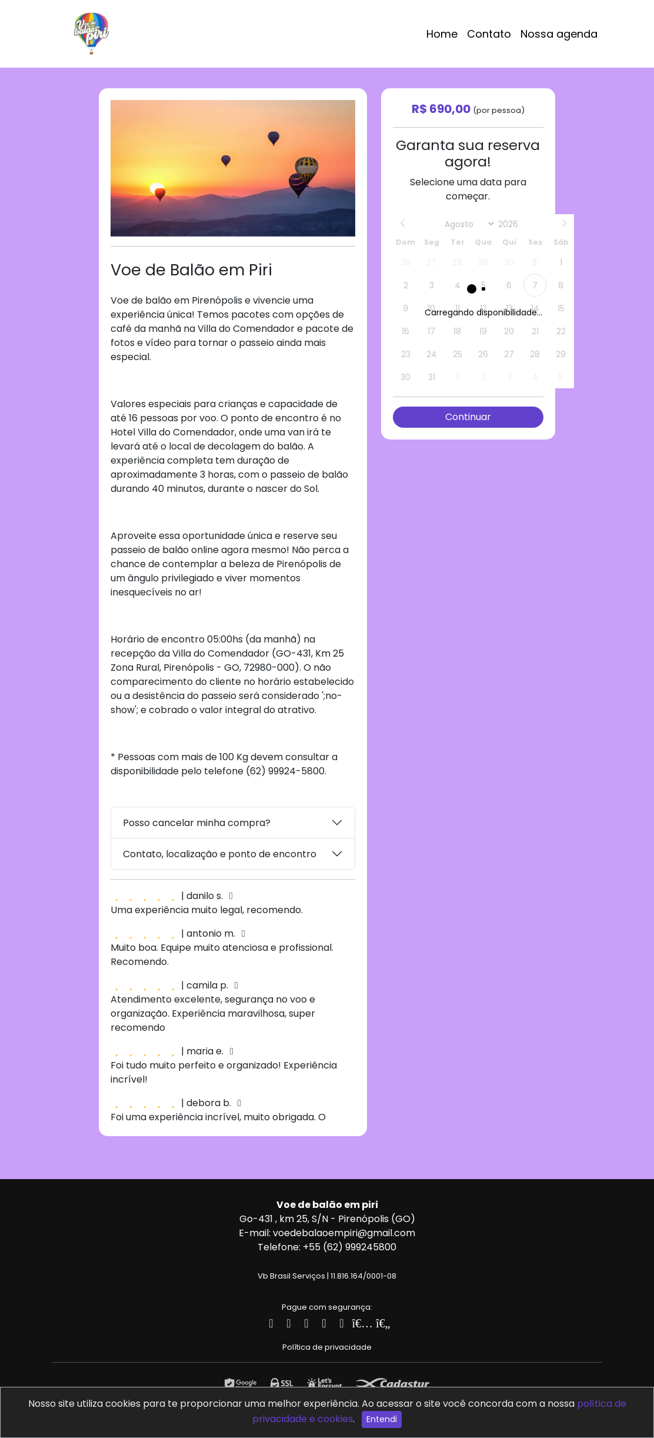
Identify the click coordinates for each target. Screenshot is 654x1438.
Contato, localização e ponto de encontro (219, 854)
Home (442, 33)
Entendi (381, 1419)
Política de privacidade (327, 1347)
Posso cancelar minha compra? (197, 823)
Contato (489, 33)
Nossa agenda (559, 33)
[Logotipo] (91, 31)
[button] (344, 110)
